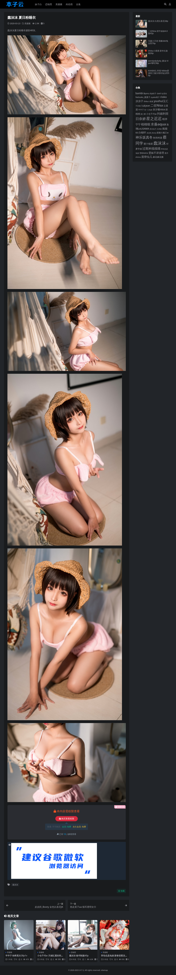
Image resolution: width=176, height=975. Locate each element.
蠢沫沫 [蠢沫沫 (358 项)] (159, 143)
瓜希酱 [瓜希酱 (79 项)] (159, 129)
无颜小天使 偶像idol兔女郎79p (158, 42)
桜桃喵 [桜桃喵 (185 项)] (145, 124)
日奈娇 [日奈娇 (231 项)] (141, 118)
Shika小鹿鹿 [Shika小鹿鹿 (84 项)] (148, 101)
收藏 (121, 891)
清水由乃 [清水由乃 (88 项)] (153, 129)
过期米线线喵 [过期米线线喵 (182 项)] (151, 148)
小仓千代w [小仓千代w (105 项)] (151, 113)
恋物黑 (73, 952)
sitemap (104, 970)
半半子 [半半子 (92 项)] (141, 109)
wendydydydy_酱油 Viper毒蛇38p (158, 62)
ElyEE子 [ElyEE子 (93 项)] (153, 93)
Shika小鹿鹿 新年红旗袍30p (158, 52)
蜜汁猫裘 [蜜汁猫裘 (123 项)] (148, 143)
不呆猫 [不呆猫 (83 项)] (138, 106)
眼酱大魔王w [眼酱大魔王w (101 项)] (162, 132)
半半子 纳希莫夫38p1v (16, 955)
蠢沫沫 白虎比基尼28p (158, 21)
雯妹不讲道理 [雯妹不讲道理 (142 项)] (156, 152)
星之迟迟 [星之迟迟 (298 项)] (154, 118)
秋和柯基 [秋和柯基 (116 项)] (157, 137)
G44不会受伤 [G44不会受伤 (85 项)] (162, 93)
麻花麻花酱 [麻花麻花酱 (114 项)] (158, 156)
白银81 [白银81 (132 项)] (142, 132)
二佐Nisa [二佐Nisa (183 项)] (157, 105)
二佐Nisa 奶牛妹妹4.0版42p (158, 32)
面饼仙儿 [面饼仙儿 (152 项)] (146, 156)
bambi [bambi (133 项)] (139, 93)
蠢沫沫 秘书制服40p (79, 955)
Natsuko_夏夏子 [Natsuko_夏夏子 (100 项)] (143, 97)
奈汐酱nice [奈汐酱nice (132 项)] (159, 109)
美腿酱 (28, 23)
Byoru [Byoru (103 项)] (146, 93)
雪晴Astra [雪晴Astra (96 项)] (143, 153)
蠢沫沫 (15, 884)
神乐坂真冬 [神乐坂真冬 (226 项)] (144, 137)
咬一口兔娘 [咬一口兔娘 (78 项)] (148, 110)
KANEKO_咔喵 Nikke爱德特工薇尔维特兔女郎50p (158, 73)
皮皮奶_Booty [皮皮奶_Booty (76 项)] (151, 133)
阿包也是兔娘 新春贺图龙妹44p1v (114, 957)
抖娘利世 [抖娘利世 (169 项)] (163, 114)
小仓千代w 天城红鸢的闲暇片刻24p (50, 957)
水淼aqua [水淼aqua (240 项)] (158, 124)
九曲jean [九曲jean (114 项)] (145, 105)
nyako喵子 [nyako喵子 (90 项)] (155, 97)
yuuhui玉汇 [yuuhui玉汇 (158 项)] (161, 101)
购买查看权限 (66, 819)
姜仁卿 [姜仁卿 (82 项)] (143, 114)
